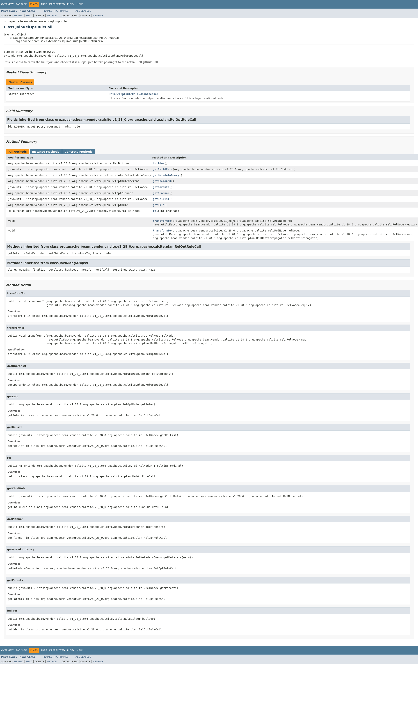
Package (21, 4)
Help (80, 4)
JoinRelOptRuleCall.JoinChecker (133, 94)
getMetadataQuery (166, 175)
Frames (47, 11)
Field (29, 15)
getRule (158, 205)
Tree (44, 4)
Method (52, 15)
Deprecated (57, 4)
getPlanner (161, 193)
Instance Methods (45, 151)
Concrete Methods (79, 151)
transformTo (162, 220)
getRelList (161, 199)
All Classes (83, 11)
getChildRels (162, 169)
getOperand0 (162, 181)
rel (155, 210)
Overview (7, 4)
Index (71, 4)
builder (158, 163)
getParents (161, 187)
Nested (18, 15)
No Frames (61, 11)
